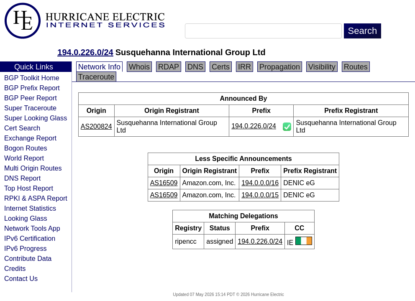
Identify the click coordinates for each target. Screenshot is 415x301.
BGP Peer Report (30, 98)
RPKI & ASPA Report (35, 198)
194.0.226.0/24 (85, 52)
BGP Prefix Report (32, 88)
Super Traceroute (30, 108)
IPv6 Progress (25, 248)
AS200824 (96, 126)
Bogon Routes (25, 148)
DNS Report (22, 178)
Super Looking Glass (35, 118)
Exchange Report (30, 138)
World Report (24, 158)
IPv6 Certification (29, 238)
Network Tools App (32, 228)
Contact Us (21, 278)
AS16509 (164, 182)
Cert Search (22, 128)
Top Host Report (28, 188)
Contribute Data (27, 258)
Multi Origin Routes (33, 168)
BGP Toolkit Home (31, 78)
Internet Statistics (30, 208)
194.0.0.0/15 (260, 195)
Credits (15, 268)
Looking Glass (25, 218)
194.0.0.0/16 (260, 182)
